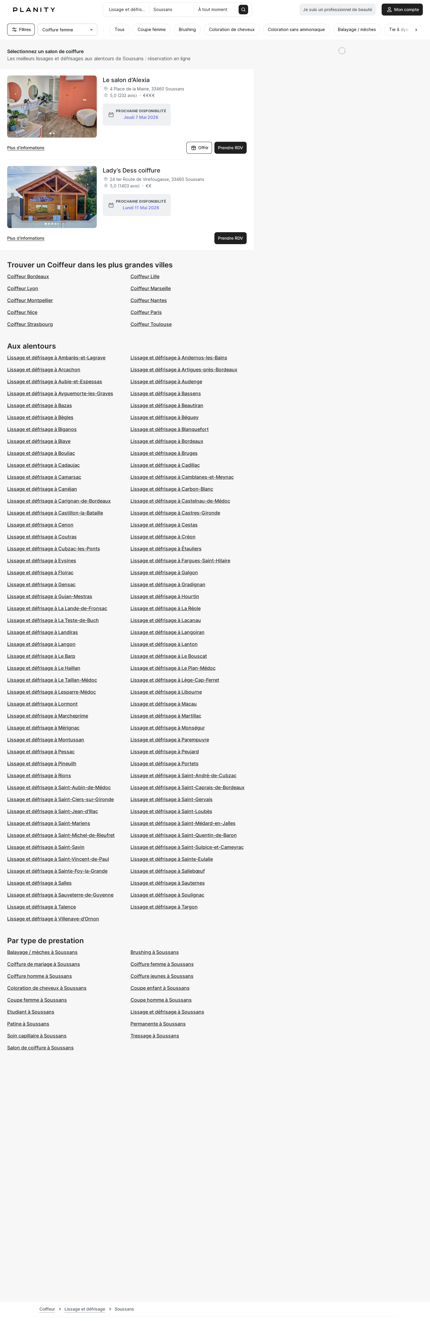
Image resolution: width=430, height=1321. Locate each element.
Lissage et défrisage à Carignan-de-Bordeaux (59, 501)
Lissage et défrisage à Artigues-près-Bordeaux (183, 369)
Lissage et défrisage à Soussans (167, 1012)
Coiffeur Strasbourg (30, 324)
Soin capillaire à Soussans (37, 1036)
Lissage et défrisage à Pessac (41, 752)
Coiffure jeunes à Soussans (162, 976)
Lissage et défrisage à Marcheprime (47, 716)
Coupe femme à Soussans (37, 1000)
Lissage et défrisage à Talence (41, 907)
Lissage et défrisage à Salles (39, 883)
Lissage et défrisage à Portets (164, 763)
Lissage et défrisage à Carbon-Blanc (171, 489)
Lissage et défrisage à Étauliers (166, 549)
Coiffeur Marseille (150, 288)
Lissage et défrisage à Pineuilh (41, 763)
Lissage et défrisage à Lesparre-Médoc (51, 692)
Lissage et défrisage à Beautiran (166, 405)
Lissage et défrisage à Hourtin (164, 596)
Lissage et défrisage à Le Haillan (43, 668)
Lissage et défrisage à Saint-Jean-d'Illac (52, 811)
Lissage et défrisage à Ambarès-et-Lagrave (56, 358)
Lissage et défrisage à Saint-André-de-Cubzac (183, 775)
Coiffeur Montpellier (30, 300)
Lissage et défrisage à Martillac (165, 716)
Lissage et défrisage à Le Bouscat (168, 656)
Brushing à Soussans (154, 952)
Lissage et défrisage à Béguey (164, 417)
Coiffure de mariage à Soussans (43, 964)
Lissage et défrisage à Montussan (45, 740)
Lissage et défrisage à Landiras (42, 632)
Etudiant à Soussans (30, 1012)
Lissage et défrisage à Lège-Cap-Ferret (174, 680)
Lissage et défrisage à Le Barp (41, 656)
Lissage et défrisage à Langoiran (167, 632)
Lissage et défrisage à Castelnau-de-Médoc (180, 501)
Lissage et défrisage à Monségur (167, 728)
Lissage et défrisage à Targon (164, 907)
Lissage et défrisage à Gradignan (167, 584)
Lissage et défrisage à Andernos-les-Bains (178, 358)
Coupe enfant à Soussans (160, 988)
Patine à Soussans (28, 1024)
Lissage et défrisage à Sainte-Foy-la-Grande (57, 871)
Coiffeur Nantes (148, 300)
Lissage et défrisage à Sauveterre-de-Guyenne (60, 895)
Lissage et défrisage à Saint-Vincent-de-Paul (58, 859)
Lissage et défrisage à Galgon (164, 572)
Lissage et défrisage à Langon (41, 644)
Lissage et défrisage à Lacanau (165, 620)
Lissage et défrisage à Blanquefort (169, 429)
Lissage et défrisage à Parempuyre (169, 740)
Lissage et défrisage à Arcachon (43, 369)
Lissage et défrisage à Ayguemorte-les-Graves (60, 393)
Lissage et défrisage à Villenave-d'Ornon (53, 919)
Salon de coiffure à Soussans (40, 1048)
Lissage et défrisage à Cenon (40, 525)
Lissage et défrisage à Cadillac (165, 465)
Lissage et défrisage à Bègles (40, 417)
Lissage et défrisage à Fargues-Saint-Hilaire (180, 560)
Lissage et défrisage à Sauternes (167, 883)
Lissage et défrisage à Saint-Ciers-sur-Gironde (60, 799)
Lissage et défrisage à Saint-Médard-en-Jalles (183, 823)
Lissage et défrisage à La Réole (165, 608)
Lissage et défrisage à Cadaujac (43, 465)
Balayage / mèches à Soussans (42, 952)
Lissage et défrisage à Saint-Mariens (48, 823)
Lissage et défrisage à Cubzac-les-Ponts (53, 549)
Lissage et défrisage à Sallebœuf (167, 871)
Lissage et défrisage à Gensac (41, 584)
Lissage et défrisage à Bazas (39, 405)
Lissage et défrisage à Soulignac (167, 895)
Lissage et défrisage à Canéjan (42, 489)
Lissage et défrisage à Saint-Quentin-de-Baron (183, 835)
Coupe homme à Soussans (161, 1000)
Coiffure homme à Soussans (39, 976)
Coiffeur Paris (146, 312)
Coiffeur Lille (144, 276)
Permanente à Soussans (158, 1024)
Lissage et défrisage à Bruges (164, 453)
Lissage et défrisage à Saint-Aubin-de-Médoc (59, 787)
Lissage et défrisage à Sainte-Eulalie (171, 859)
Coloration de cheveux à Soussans (47, 988)
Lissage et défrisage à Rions (39, 775)
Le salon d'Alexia (126, 80)
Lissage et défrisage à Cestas (164, 525)
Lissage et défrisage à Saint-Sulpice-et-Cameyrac (187, 847)
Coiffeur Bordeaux (28, 276)
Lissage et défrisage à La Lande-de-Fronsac (57, 608)
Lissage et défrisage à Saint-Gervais (171, 799)
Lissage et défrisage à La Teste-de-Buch (53, 620)
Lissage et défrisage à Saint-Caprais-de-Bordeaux (187, 787)
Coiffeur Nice (22, 312)
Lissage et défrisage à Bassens (165, 393)
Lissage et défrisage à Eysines (41, 560)
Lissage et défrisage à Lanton (164, 644)
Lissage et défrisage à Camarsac (44, 477)
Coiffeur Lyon (22, 288)
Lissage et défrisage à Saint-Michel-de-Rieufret (61, 835)
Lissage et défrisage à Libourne (166, 692)
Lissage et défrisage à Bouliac (41, 453)
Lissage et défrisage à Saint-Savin (46, 847)
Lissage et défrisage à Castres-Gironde (175, 513)
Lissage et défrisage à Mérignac (43, 728)
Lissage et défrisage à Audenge (166, 381)
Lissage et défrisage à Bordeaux (166, 441)
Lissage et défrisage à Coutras (42, 537)
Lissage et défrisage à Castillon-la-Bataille (55, 513)
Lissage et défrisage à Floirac (40, 572)
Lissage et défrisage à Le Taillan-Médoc (52, 680)
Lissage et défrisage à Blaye (38, 441)
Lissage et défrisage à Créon (163, 537)
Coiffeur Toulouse (151, 324)
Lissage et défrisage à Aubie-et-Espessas (54, 381)
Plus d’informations (25, 147)
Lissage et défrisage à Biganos (42, 429)
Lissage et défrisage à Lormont (42, 704)
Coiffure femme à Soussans (162, 964)
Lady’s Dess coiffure (131, 170)
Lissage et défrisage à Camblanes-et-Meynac (182, 477)
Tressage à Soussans (154, 1036)
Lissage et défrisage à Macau (163, 704)
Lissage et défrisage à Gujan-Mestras (49, 596)
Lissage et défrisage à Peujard (164, 752)
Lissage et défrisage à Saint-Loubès (171, 811)
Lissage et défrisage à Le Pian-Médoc (173, 668)
